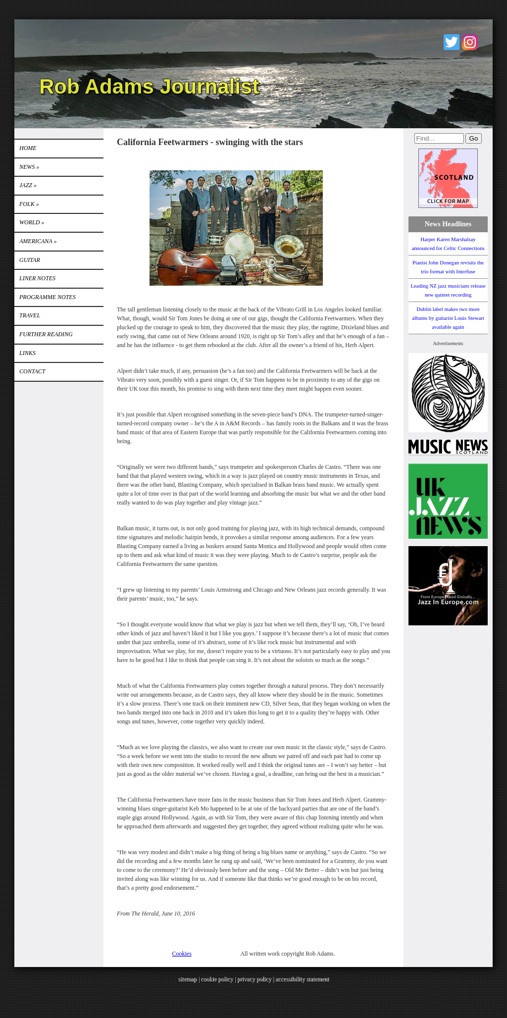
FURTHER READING (46, 334)
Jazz (28, 185)
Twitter (451, 42)
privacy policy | (256, 978)
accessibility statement (302, 978)
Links (27, 353)
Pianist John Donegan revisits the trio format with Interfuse (448, 266)
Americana (37, 241)
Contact (32, 371)
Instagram (470, 42)
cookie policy (217, 978)
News (29, 166)
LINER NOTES (37, 278)
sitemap (187, 978)
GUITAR (29, 259)
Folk (29, 204)
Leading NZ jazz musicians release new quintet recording (447, 290)
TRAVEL (29, 315)
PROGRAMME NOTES (47, 297)
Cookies (182, 953)
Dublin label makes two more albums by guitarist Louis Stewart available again (448, 318)
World (31, 222)
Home (28, 148)
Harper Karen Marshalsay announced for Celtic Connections (447, 243)
